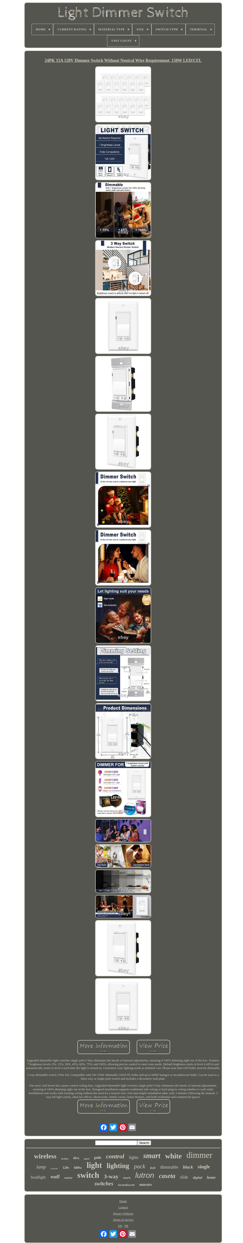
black (188, 1167)
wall (55, 1176)
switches (103, 1184)
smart (151, 1155)
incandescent (126, 1185)
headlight (38, 1177)
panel (86, 1158)
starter (68, 1177)
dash (152, 1168)
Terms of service (123, 1219)
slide (184, 1177)
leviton (65, 1158)
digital (197, 1177)
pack (139, 1166)
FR (126, 1226)
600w (78, 1168)
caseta (167, 1175)
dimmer (199, 1155)
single (204, 1167)
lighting (118, 1166)
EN (120, 1226)
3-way (111, 1176)
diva (76, 1158)
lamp (41, 1167)
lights (133, 1157)
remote (54, 1168)
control (115, 1156)
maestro (145, 1185)
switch (88, 1175)
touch (126, 1177)
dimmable (169, 1167)
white (173, 1156)
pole (97, 1157)
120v (66, 1168)
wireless (45, 1156)
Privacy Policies (123, 1213)
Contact (123, 1207)
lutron (144, 1175)
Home (123, 1201)
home (211, 1177)
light (94, 1165)
